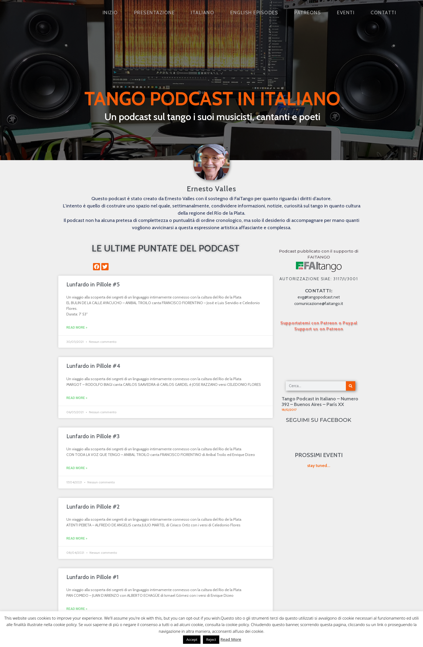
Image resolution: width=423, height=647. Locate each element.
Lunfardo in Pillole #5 (93, 284)
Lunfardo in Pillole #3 (93, 436)
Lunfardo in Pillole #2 (93, 506)
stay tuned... (318, 465)
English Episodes (254, 13)
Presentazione (154, 13)
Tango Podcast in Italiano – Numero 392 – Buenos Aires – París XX (320, 402)
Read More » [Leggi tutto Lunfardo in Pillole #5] (76, 327)
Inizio (110, 13)
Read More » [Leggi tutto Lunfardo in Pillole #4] (76, 398)
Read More (230, 639)
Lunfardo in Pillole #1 (92, 577)
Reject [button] (211, 639)
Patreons (307, 13)
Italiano (202, 13)
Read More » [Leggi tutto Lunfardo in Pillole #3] (76, 468)
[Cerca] (350, 386)
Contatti (383, 13)
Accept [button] (191, 639)
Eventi (345, 13)
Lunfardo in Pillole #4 (93, 365)
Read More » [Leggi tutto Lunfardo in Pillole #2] (76, 538)
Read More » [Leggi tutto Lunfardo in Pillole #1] (76, 609)
